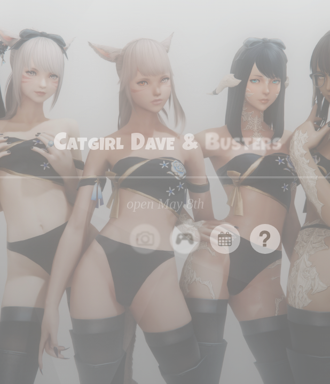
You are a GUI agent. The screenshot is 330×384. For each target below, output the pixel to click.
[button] (145, 239)
